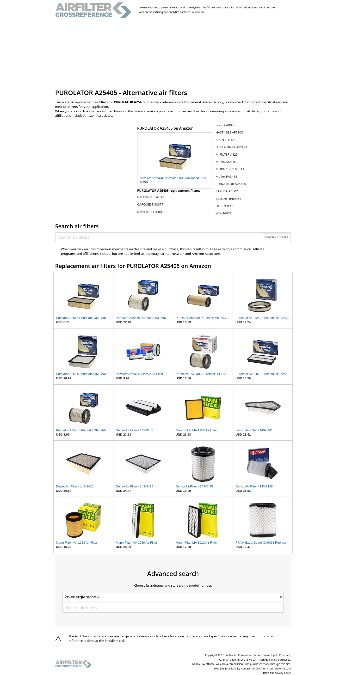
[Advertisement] (173, 53)
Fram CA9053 (225, 125)
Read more (198, 12)
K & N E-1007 (225, 140)
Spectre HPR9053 (228, 198)
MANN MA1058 (227, 162)
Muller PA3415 (226, 176)
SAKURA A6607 (227, 191)
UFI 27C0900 (225, 206)
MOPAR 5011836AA (230, 169)
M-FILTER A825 (227, 154)
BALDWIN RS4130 (150, 197)
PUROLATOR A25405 (231, 184)
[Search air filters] (158, 237)
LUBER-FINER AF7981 (231, 147)
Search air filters (276, 237)
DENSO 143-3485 (150, 211)
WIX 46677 (223, 213)
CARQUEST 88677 (150, 204)
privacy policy (283, 673)
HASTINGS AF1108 (229, 132)
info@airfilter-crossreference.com (271, 668)
